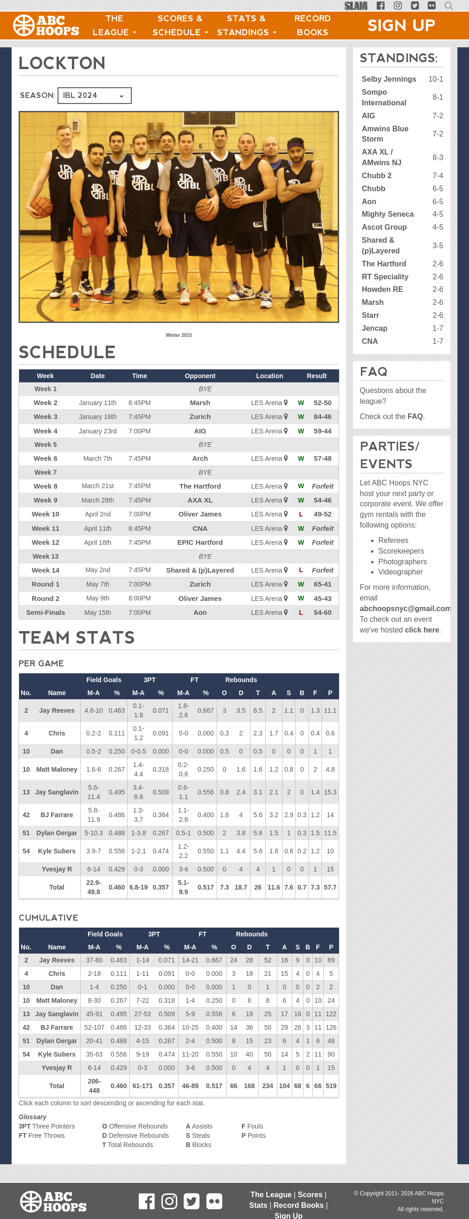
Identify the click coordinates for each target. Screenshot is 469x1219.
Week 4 (45, 429)
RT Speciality (385, 277)
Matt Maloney (56, 760)
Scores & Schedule (180, 25)
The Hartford (200, 483)
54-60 (323, 604)
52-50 (323, 402)
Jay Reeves (56, 701)
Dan (57, 742)
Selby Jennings (389, 79)
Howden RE (382, 289)
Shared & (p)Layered (200, 564)
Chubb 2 (377, 176)
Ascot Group (384, 227)
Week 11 (45, 523)
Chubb (373, 189)
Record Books (313, 25)
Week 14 (45, 564)
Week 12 (45, 537)
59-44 (323, 429)
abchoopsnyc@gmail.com (406, 609)
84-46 (323, 415)
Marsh (200, 402)
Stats (258, 1205)
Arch (200, 456)
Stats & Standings (246, 25)
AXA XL (200, 496)
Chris (57, 724)
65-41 (323, 577)
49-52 (323, 510)
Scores (310, 1195)
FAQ (415, 416)
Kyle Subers (57, 842)
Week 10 (45, 510)
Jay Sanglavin (56, 783)
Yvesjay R (57, 860)
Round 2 (45, 590)
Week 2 (45, 402)
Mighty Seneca (388, 214)
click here (422, 630)
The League (114, 25)
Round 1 (45, 577)
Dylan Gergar (57, 824)
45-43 (323, 590)
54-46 (323, 496)
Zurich (201, 415)
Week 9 (45, 496)
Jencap (374, 328)
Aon (200, 604)
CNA (200, 523)
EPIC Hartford (200, 537)
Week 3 (45, 415)
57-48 (323, 456)
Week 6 (45, 456)
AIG (200, 429)
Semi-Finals (45, 604)
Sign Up (402, 25)
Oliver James (200, 510)
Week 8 (45, 483)
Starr (370, 315)
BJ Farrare (57, 806)
